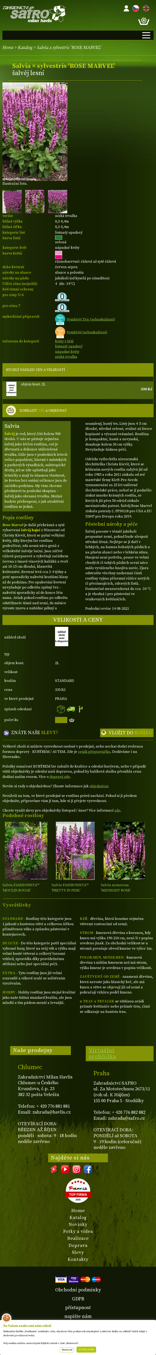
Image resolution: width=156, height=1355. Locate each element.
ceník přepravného (94, 751)
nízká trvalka (66, 356)
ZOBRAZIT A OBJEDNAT (43, 410)
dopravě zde (60, 776)
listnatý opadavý (68, 346)
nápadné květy (67, 351)
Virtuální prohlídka (102, 1053)
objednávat (98, 786)
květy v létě (64, 341)
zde (117, 810)
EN (145, 7)
